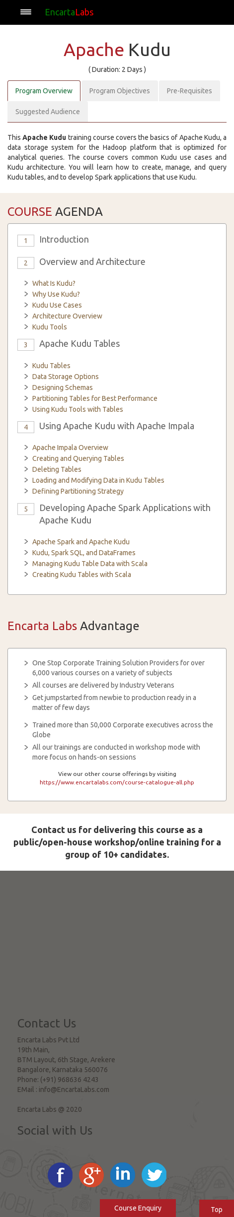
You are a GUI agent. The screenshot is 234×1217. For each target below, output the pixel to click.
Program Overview (44, 91)
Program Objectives (119, 91)
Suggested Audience (47, 112)
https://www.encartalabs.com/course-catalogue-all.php (117, 782)
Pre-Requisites (189, 91)
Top (217, 1210)
